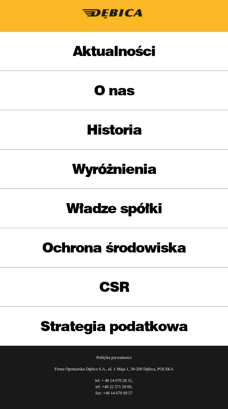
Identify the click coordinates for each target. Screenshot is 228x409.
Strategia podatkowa (114, 326)
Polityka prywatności (114, 357)
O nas (114, 90)
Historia (114, 129)
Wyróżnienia (114, 168)
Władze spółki (114, 208)
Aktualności (114, 50)
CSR (114, 286)
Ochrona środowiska (114, 247)
